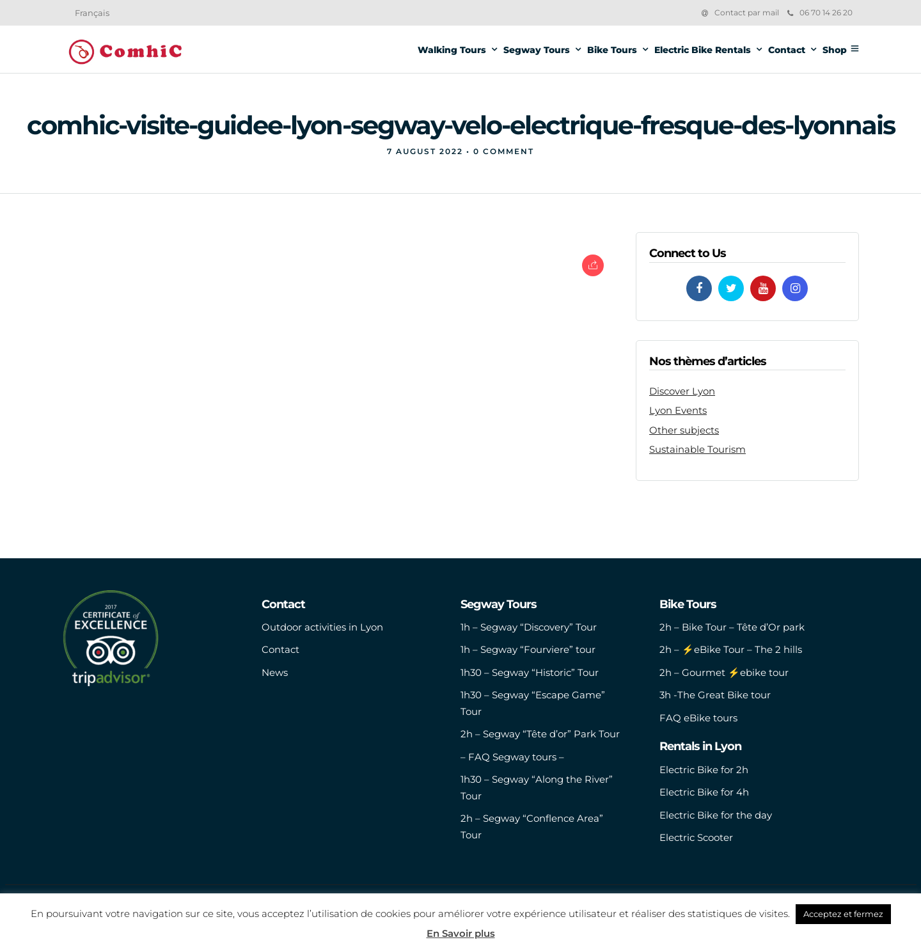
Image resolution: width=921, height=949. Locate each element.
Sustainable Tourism (697, 449)
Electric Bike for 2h (703, 770)
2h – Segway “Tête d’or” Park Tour (540, 734)
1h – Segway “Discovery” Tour (528, 627)
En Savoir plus (461, 933)
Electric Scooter (696, 837)
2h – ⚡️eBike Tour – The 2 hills (730, 649)
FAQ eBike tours (698, 718)
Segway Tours (536, 50)
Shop (835, 50)
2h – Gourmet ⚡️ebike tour (724, 672)
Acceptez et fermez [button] (843, 914)
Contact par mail (746, 12)
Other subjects (684, 430)
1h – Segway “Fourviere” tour (527, 649)
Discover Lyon (682, 391)
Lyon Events (678, 410)
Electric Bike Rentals (702, 50)
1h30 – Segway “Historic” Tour (529, 672)
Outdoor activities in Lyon (322, 627)
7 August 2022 (425, 151)
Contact (786, 50)
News (275, 672)
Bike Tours (612, 50)
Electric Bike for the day (715, 815)
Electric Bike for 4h (704, 792)
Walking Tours (452, 50)
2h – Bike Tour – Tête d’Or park (732, 627)
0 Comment (503, 151)
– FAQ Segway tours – (512, 757)
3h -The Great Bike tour (715, 695)
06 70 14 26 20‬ (820, 12)
